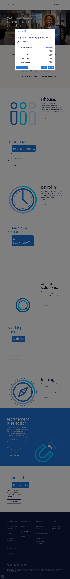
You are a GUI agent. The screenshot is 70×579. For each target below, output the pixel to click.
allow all (51, 67)
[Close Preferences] (2, 576)
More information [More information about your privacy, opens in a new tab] (21, 42)
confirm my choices (22, 67)
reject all (44, 67)
